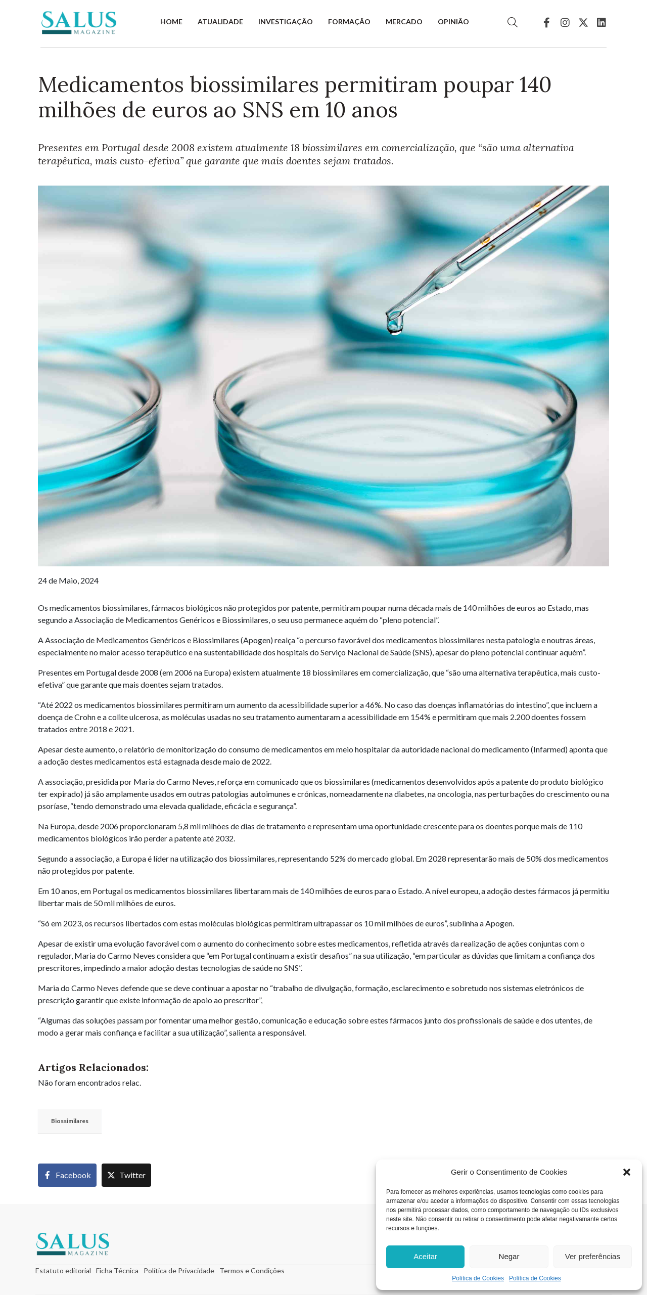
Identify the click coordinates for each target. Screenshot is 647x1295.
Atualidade (220, 21)
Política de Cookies (478, 1278)
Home (171, 21)
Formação (349, 21)
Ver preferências (592, 1256)
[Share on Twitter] (126, 1175)
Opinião (453, 21)
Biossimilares (69, 1121)
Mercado (404, 21)
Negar (509, 1256)
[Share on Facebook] (67, 1175)
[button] (627, 1172)
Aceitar (425, 1256)
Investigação (285, 21)
